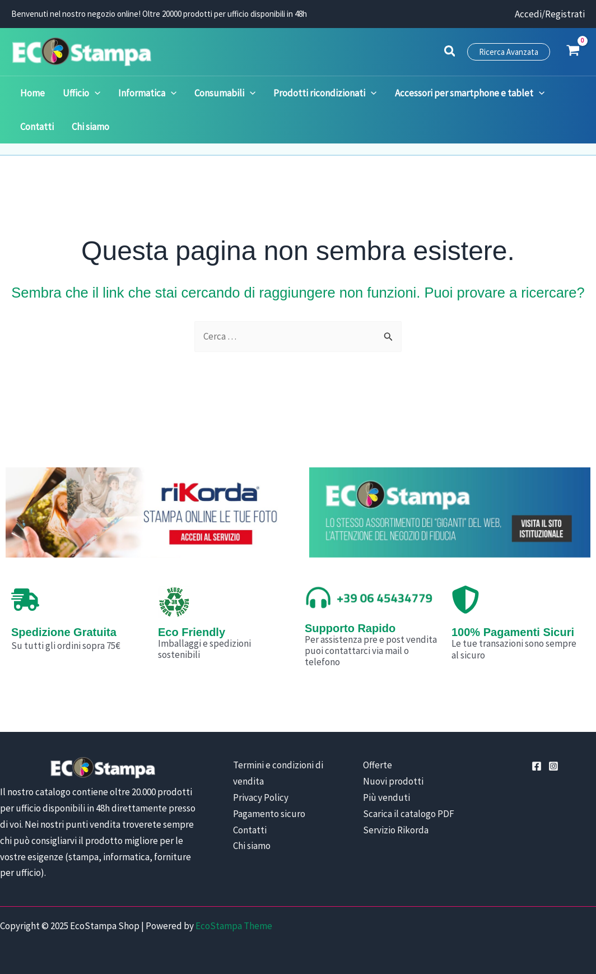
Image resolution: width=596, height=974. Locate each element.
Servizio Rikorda (396, 830)
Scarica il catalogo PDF (408, 814)
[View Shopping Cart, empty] (573, 51)
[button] (450, 53)
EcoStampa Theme (233, 926)
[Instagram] (553, 766)
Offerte (377, 765)
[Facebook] (537, 766)
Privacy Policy (260, 797)
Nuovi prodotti (393, 781)
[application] (88, 93)
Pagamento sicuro (269, 814)
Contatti (250, 830)
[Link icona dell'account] (550, 14)
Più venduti (386, 797)
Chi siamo (252, 846)
